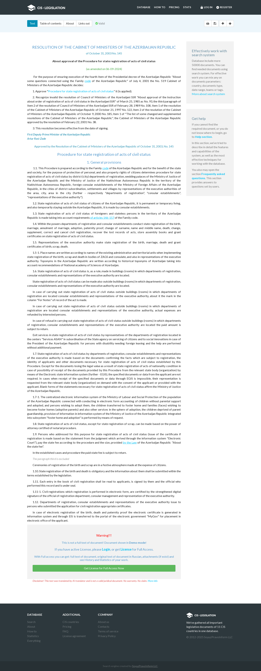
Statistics (33, 636)
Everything (34, 640)
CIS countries (71, 621)
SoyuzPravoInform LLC (145, 666)
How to (159, 7)
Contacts (103, 626)
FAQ (65, 631)
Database (143, 7)
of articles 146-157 (102, 217)
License (126, 549)
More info (153, 580)
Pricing (174, 7)
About (70, 23)
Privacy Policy (107, 636)
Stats (187, 7)
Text (32, 23)
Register (224, 7)
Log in (206, 7)
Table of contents (50, 23)
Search (31, 621)
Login (106, 549)
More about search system (208, 94)
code (88, 81)
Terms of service (108, 631)
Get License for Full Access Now (104, 568)
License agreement (74, 636)
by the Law (130, 442)
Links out (84, 23)
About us (103, 621)
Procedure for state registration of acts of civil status (81, 91)
